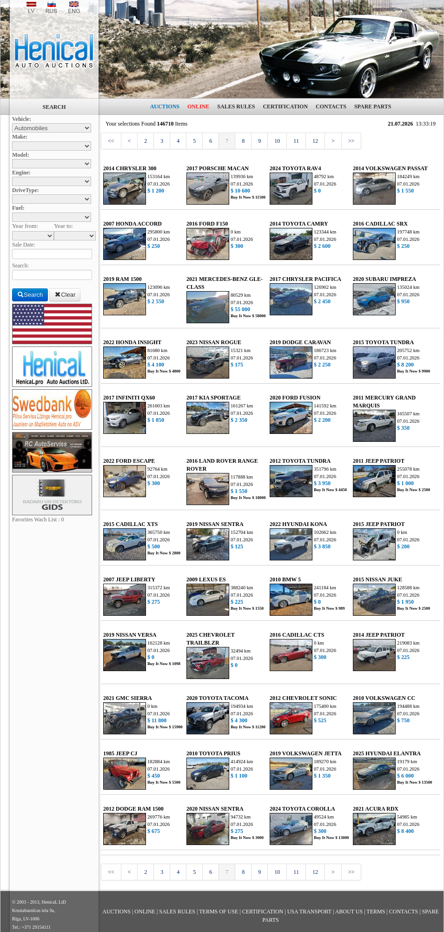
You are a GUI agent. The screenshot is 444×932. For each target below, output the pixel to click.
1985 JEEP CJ (120, 753)
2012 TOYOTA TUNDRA (300, 461)
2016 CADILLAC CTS (297, 635)
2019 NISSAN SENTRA (215, 524)
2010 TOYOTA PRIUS (213, 753)
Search (30, 294)
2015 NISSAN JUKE (377, 579)
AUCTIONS (164, 106)
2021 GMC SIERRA (127, 698)
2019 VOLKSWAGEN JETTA (306, 753)
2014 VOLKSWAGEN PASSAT (390, 168)
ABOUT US (349, 911)
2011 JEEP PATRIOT (378, 461)
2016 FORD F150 (207, 223)
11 (296, 141)
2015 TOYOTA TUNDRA (383, 342)
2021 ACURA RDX (375, 809)
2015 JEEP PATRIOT (379, 524)
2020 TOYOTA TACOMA (217, 698)
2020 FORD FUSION (295, 397)
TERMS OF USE (218, 911)
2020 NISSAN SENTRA (215, 809)
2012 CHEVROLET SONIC (303, 698)
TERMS (375, 911)
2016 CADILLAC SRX (380, 223)
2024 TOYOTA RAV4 (295, 168)
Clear (64, 294)
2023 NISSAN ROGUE (213, 342)
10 (277, 141)
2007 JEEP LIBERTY (129, 579)
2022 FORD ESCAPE (129, 461)
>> (351, 141)
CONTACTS (331, 106)
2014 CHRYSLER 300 (129, 168)
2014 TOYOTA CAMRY (299, 223)
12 (315, 141)
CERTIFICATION (285, 106)
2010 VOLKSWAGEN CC (384, 698)
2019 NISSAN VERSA (129, 635)
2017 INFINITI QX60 (129, 397)
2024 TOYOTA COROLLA (302, 809)
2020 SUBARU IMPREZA (384, 279)
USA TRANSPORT (309, 911)
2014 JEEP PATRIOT (379, 635)
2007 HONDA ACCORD (132, 223)
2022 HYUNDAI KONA (298, 524)
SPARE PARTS (372, 106)
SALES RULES (236, 106)
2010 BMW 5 (285, 579)
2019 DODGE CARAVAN (300, 342)
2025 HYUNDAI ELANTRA (387, 753)
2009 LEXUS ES (206, 579)
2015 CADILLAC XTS (130, 524)
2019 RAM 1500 (122, 279)
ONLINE (198, 106)
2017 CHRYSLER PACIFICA (305, 279)
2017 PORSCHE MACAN (217, 168)
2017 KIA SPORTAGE (213, 397)
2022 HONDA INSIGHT (132, 342)
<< (111, 141)
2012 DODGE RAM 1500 (133, 809)
